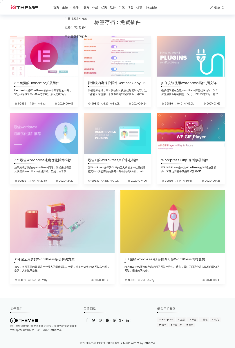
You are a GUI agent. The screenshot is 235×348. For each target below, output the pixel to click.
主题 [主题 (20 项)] (182, 319)
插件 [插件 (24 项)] (164, 324)
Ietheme (150, 343)
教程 (87, 7)
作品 (96, 7)
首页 (56, 7)
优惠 (105, 7)
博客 (131, 7)
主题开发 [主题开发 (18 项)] (177, 324)
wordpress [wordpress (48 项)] (167, 319)
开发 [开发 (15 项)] (194, 319)
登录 (217, 7)
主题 (65, 7)
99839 (22, 104)
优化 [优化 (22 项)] (216, 319)
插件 (76, 7)
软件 (113, 7)
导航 (122, 7)
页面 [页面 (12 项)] (191, 324)
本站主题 (152, 7)
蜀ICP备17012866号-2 (109, 343)
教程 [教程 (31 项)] (205, 319)
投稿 (140, 7)
